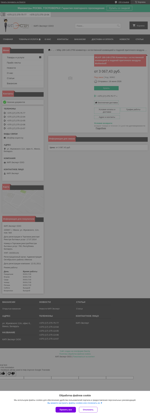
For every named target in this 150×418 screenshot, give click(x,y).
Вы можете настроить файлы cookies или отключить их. (73, 403)
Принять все (66, 410)
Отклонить (88, 410)
